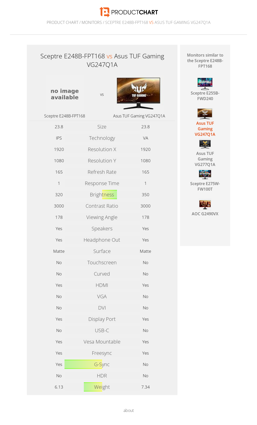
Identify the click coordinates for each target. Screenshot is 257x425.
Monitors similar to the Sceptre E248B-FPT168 (205, 60)
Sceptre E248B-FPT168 (64, 116)
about (128, 410)
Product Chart (62, 22)
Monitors (92, 22)
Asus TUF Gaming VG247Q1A (139, 116)
